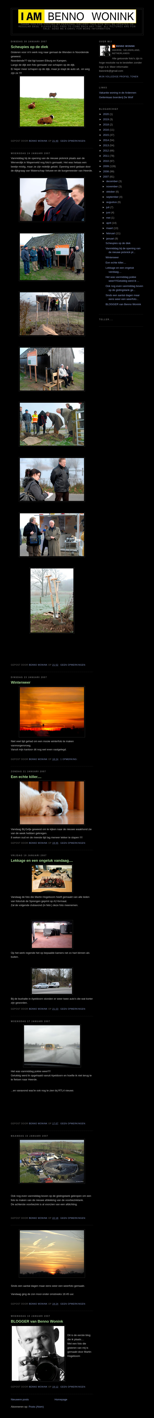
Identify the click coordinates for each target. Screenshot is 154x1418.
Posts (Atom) (36, 1406)
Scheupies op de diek (29, 47)
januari (110, 238)
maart (110, 228)
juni (108, 212)
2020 (106, 114)
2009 (106, 166)
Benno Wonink (125, 46)
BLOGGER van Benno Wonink (37, 1321)
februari (111, 233)
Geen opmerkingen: (73, 141)
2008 (106, 171)
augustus (112, 202)
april (109, 222)
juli (108, 207)
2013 (106, 145)
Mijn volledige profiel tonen (118, 77)
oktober (111, 191)
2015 (106, 134)
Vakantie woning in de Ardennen (117, 92)
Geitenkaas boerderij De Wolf (116, 97)
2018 (106, 124)
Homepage (61, 1399)
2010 (106, 160)
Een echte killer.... (26, 777)
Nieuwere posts (20, 1399)
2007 (106, 176)
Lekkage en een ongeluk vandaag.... (42, 861)
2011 (106, 155)
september (112, 196)
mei (108, 217)
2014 (106, 140)
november (112, 186)
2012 (106, 150)
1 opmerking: (69, 759)
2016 (106, 129)
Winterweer (20, 682)
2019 (106, 119)
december (112, 181)
